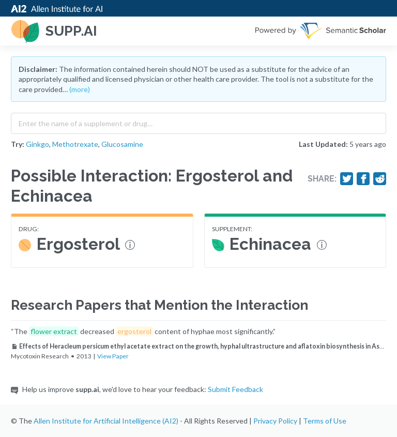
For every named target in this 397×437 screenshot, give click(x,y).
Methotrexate (75, 144)
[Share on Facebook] (363, 179)
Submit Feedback (235, 389)
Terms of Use (324, 420)
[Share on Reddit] (380, 179)
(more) (79, 89)
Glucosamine (122, 144)
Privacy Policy (275, 420)
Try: (17, 144)
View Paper (113, 356)
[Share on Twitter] (347, 179)
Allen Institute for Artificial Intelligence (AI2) (106, 420)
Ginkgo (37, 144)
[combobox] (198, 121)
